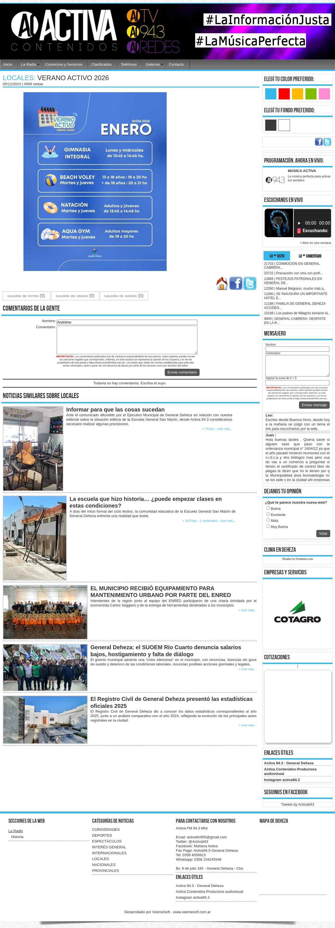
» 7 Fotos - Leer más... (217, 428)
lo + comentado (310, 256)
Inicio (7, 64)
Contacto (176, 64)
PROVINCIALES (105, 870)
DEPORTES (102, 835)
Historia (17, 837)
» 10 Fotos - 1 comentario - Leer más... (209, 520)
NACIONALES (104, 865)
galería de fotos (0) (26, 295)
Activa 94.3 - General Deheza (289, 763)
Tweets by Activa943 (297, 804)
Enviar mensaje (314, 405)
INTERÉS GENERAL (109, 847)
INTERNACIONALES (109, 853)
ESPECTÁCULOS (106, 841)
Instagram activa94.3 (282, 780)
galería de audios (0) (123, 295)
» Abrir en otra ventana (315, 242)
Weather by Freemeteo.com (297, 558)
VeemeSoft (161, 912)
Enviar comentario (182, 372)
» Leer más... (248, 610)
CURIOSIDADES (106, 829)
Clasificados (101, 64)
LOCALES (100, 859)
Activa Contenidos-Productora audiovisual (209, 891)
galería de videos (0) (75, 295)
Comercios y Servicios (64, 64)
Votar (323, 533)
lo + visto (277, 256)
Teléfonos (129, 64)
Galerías (153, 64)
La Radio (28, 64)
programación (278, 161)
